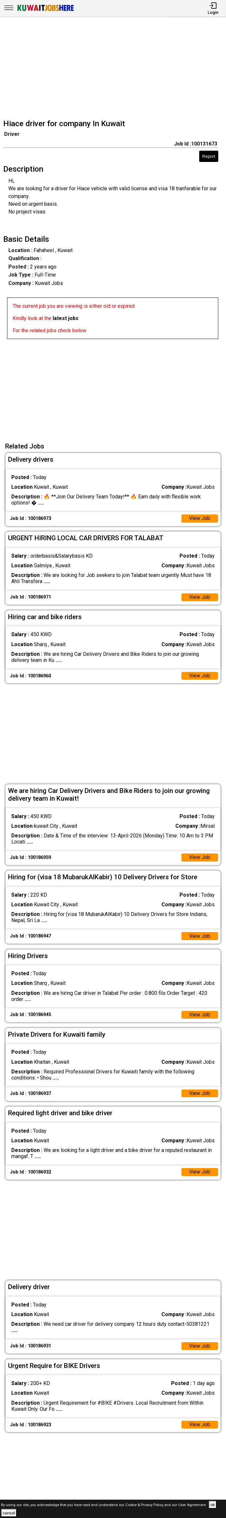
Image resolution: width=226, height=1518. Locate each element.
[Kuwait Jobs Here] (45, 10)
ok (212, 1504)
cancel (9, 1513)
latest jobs (65, 318)
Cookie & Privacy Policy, (144, 1505)
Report (208, 156)
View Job (199, 519)
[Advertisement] (115, 69)
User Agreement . (193, 1505)
